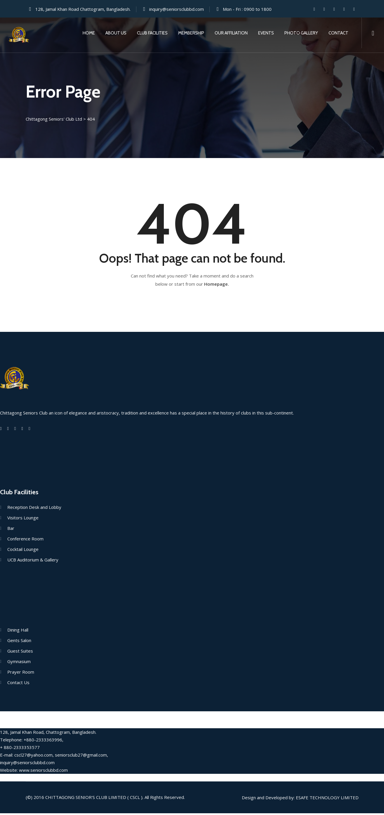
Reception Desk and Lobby (34, 509)
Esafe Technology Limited (327, 799)
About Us (115, 33)
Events (266, 33)
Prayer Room (20, 674)
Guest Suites (20, 653)
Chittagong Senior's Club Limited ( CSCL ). (94, 799)
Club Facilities (152, 33)
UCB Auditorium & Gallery (32, 561)
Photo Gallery (301, 33)
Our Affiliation (231, 33)
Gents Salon (19, 642)
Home (89, 33)
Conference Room (25, 540)
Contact (338, 33)
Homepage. (216, 286)
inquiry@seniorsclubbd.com (176, 9)
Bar (10, 530)
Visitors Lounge (23, 519)
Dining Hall (17, 631)
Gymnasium (19, 663)
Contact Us (18, 684)
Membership (191, 33)
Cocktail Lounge (23, 551)
